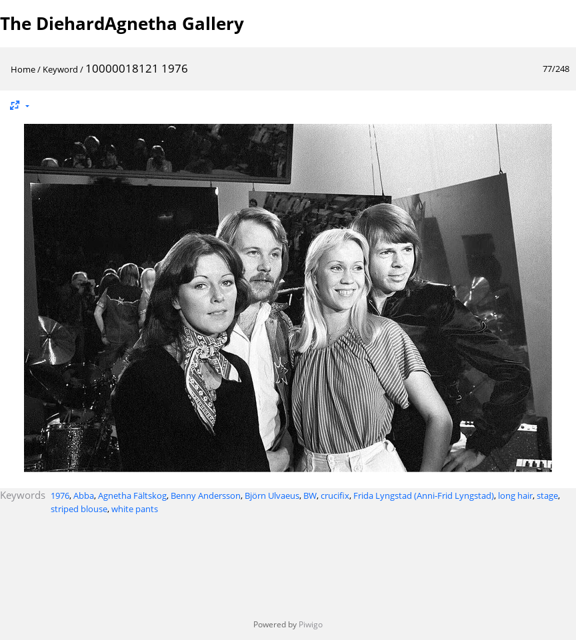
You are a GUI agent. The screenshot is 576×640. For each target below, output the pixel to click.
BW (310, 495)
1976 (60, 495)
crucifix (335, 495)
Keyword (60, 69)
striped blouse (79, 509)
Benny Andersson (206, 495)
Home (23, 69)
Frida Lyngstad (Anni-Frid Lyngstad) (423, 495)
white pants (134, 509)
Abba (83, 495)
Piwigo (311, 624)
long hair (515, 495)
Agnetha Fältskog (132, 495)
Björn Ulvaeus (272, 495)
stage (547, 495)
